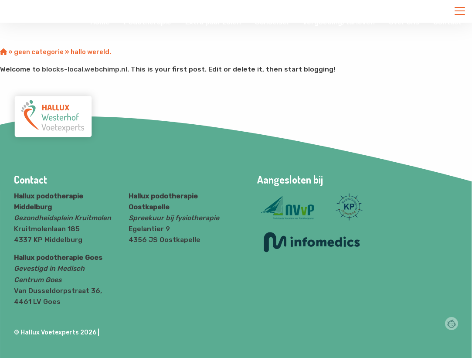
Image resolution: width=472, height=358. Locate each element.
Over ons (404, 22)
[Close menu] (460, 11)
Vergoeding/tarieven (338, 22)
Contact (447, 22)
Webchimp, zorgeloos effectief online (451, 323)
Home (100, 22)
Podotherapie (147, 22)
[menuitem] (100, 22)
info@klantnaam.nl (368, 8)
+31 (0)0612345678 (435, 8)
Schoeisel (272, 22)
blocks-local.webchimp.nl (84, 69)
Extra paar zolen (213, 22)
